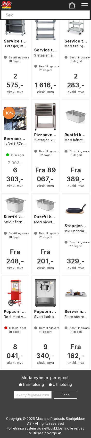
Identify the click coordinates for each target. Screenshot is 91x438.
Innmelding (33, 384)
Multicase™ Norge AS (45, 433)
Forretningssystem (21, 428)
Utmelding (62, 384)
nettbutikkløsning (55, 428)
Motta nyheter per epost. (45, 377)
